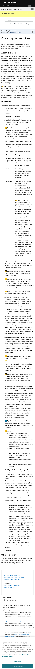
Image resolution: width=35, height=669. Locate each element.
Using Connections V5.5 (12, 31)
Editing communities (9, 587)
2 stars (7, 600)
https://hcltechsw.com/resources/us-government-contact (16, 621)
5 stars (15, 600)
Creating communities (15, 32)
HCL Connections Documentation (11, 9)
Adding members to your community (13, 577)
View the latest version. (23, 14)
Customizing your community (11, 575)
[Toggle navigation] (30, 6)
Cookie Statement (23, 654)
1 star (4, 600)
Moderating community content (12, 585)
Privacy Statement (7, 656)
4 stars (13, 600)
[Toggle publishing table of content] (32, 32)
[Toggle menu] (32, 9)
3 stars (10, 600)
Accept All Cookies (17, 666)
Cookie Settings (17, 661)
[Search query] (19, 20)
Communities (4, 32)
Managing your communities (11, 579)
